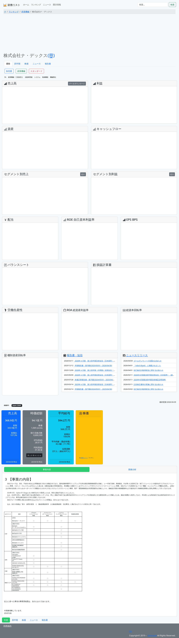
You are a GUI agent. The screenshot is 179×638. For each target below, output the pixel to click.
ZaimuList (152, 635)
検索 (172, 4)
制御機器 (45, 77)
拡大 (83, 174)
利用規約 (7, 626)
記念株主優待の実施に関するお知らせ (148, 384)
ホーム (26, 4)
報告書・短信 (75, 355)
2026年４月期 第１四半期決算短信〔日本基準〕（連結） (97, 375)
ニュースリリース (137, 355)
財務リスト (11, 5)
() (51, 55)
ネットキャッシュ (34, 455)
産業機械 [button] (21, 71)
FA (5, 77)
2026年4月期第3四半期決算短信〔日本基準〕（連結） (155, 375)
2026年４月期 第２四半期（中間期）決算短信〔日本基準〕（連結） (101, 370)
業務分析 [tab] (132, 469)
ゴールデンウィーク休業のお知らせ (147, 361)
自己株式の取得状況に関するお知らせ (148, 370)
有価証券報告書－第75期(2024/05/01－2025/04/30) (94, 380)
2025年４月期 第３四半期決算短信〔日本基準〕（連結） (97, 384)
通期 (8, 63)
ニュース (47, 4)
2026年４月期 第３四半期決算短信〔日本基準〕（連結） (97, 361)
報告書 (48, 63)
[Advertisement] (89, 33)
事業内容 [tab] (47, 469)
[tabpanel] (89, 544)
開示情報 (57, 4)
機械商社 (53, 77)
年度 (6, 620)
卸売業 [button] (9, 71)
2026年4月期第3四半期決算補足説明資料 (150, 380)
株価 (26, 63)
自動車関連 (28, 77)
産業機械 (25, 11)
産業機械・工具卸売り (15, 77)
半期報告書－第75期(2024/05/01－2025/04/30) (93, 389)
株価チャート (84, 458)
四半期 (17, 63)
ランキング (36, 4)
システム (37, 77)
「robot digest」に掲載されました (147, 365)
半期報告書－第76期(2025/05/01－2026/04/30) (93, 365)
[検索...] (153, 4)
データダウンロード (77, 83)
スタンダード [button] (36, 71)
